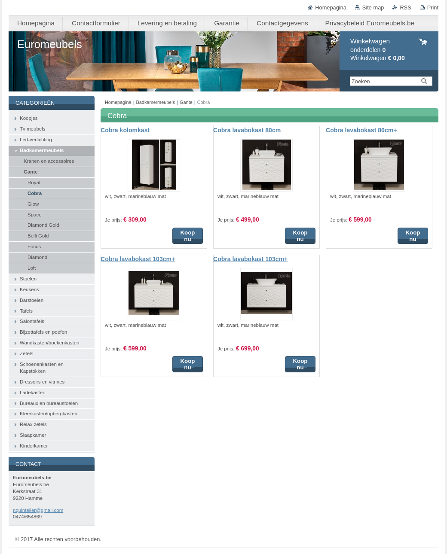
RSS (405, 7)
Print (432, 7)
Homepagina (330, 7)
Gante (186, 102)
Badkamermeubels (155, 102)
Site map (373, 7)
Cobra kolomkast (125, 130)
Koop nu (187, 235)
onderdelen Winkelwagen (377, 49)
